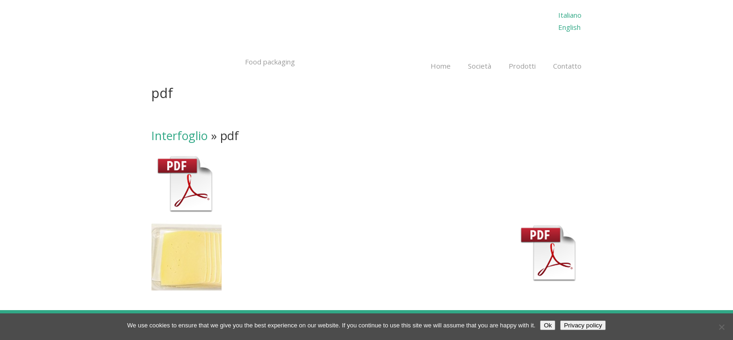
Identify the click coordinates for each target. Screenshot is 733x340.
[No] (721, 327)
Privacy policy (583, 325)
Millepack (213, 32)
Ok (548, 325)
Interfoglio (179, 135)
